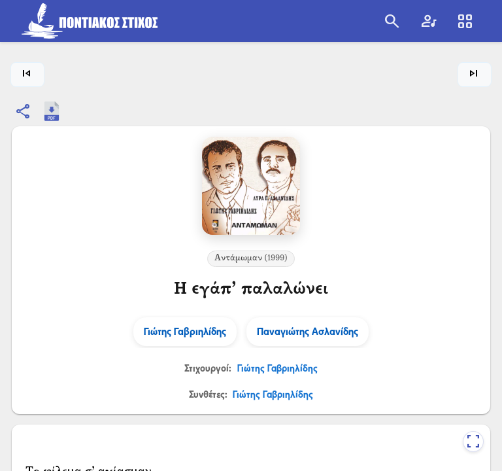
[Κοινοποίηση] (23, 111)
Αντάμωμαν (251, 258)
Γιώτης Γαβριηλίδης (277, 368)
